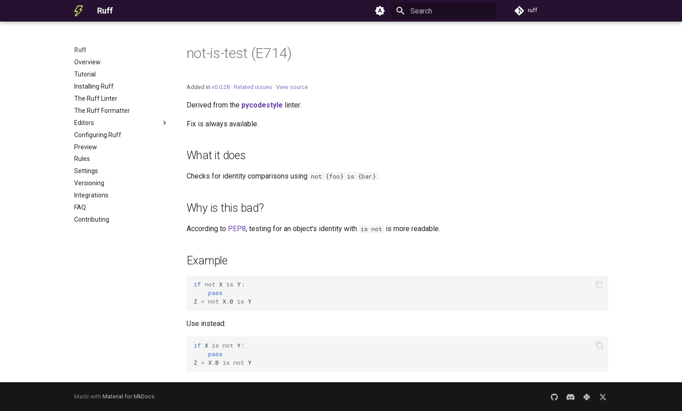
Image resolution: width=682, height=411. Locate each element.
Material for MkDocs (129, 396)
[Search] (443, 11)
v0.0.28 (221, 87)
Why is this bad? (225, 207)
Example (207, 260)
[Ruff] (79, 11)
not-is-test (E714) (239, 53)
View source (292, 87)
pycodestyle (262, 105)
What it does (216, 155)
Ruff (80, 50)
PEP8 (237, 228)
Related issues (253, 87)
